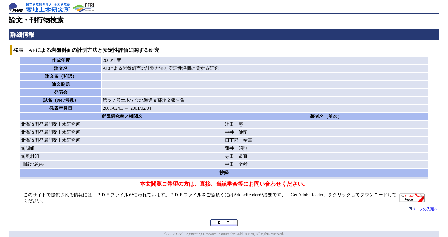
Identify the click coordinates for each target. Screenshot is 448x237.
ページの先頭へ (425, 209)
